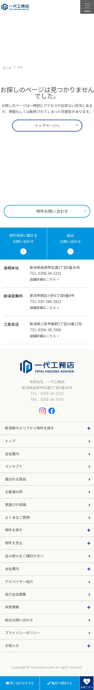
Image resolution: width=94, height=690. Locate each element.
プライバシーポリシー (22, 632)
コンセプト (14, 466)
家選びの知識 (15, 504)
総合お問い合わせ (19, 619)
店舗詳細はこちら (43, 279)
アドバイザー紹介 (19, 581)
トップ (10, 440)
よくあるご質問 (17, 517)
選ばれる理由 (15, 478)
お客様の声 (14, 491)
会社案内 (12, 453)
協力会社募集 (15, 594)
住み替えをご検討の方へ (24, 555)
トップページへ (47, 125)
